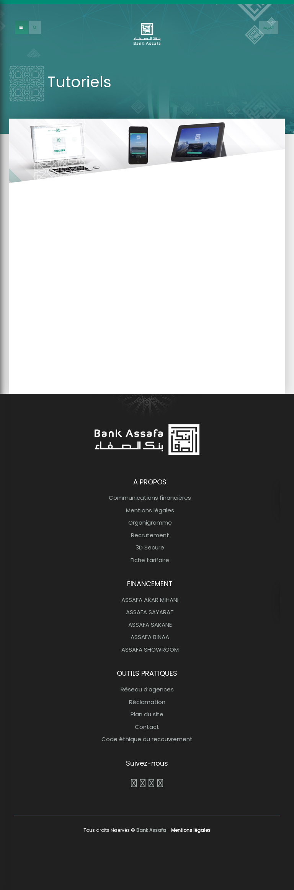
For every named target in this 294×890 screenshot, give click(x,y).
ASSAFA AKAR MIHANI (149, 600)
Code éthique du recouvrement (147, 739)
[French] (268, 27)
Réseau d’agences (147, 689)
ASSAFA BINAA (150, 637)
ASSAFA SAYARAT (150, 612)
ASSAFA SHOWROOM (150, 649)
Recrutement (150, 535)
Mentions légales (150, 510)
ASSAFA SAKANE (150, 625)
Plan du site (147, 714)
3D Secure (150, 547)
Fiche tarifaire (150, 560)
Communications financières (150, 498)
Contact (147, 727)
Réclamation (147, 702)
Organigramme (150, 522)
